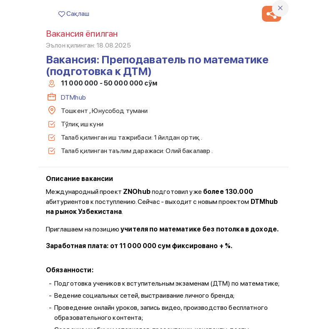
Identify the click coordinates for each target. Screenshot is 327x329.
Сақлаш (73, 14)
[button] (271, 14)
